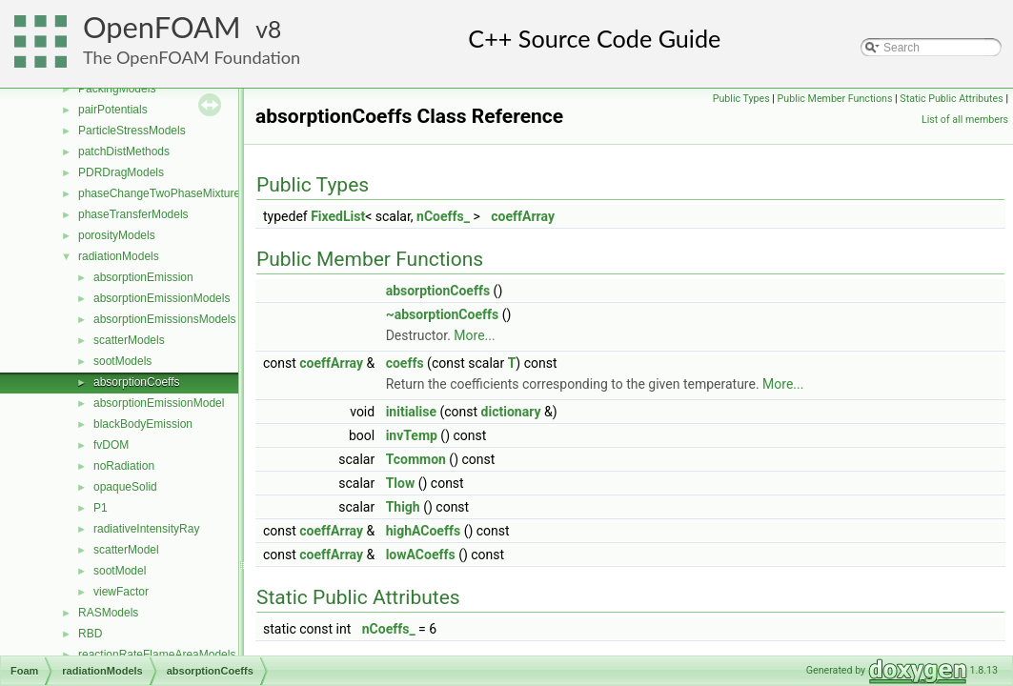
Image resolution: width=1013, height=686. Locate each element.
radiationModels (118, 256)
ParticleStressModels (132, 130)
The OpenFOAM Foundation (191, 57)
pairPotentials (113, 109)
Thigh (403, 506)
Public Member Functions (835, 98)
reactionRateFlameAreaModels (156, 654)
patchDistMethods (124, 151)
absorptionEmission (143, 277)
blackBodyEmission (142, 424)
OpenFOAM (162, 27)
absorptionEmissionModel (158, 403)
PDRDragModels (121, 172)
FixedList (338, 216)
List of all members (965, 119)
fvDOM (111, 445)
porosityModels (116, 235)
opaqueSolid (125, 487)
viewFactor (121, 591)
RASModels (108, 612)
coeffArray (523, 216)
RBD (90, 633)
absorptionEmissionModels (161, 298)
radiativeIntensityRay (146, 528)
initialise (411, 411)
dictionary (511, 411)
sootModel (119, 570)
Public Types (741, 98)
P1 (100, 507)
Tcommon (416, 459)
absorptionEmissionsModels (164, 319)
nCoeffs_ (443, 216)
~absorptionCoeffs (442, 314)
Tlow (400, 483)
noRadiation (123, 466)
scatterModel (126, 549)
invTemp (411, 435)
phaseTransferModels (133, 214)
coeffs (405, 363)
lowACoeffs (421, 554)
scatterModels (129, 340)
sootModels (122, 361)
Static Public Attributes (951, 98)
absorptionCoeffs (136, 382)
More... (474, 335)
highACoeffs (423, 530)
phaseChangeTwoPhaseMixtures (162, 193)
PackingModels (116, 88)
